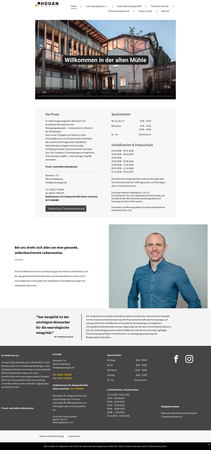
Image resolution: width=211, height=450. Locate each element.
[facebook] (176, 359)
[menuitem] (74, 6)
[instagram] (189, 359)
